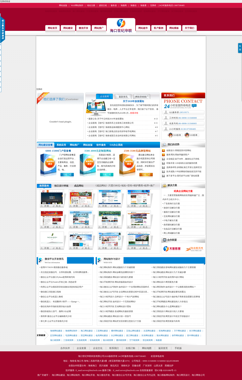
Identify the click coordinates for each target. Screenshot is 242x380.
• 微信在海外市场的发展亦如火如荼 (55, 306)
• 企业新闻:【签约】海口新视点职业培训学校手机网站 (122, 131)
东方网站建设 (177, 11)
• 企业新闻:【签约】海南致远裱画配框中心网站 (122, 127)
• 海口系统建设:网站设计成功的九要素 (116, 277)
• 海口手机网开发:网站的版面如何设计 (116, 282)
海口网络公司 (198, 375)
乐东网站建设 (147, 335)
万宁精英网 (134, 340)
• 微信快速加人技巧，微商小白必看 (55, 311)
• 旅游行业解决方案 (171, 208)
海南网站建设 (51, 11)
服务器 (114, 5)
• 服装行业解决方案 (171, 212)
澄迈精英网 (148, 340)
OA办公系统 (116, 145)
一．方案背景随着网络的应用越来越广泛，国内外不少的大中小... (183, 195)
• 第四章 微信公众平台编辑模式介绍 (56, 316)
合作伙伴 (65, 348)
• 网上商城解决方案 (171, 233)
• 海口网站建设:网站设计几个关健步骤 (169, 272)
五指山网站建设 (121, 11)
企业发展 (81, 348)
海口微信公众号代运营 (144, 375)
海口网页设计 (183, 375)
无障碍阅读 (5, 1)
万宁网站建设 (163, 11)
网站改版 (63, 5)
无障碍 (153, 5)
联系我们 (114, 348)
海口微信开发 (103, 375)
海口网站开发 (88, 375)
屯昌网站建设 (71, 335)
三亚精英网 (68, 340)
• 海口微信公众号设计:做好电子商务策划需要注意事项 (176, 296)
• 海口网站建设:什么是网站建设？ (167, 306)
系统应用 (61, 145)
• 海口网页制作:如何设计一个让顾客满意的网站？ (174, 287)
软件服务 (101, 145)
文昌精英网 (82, 340)
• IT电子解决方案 (170, 220)
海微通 (143, 5)
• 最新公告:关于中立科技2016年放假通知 (122, 119)
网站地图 (146, 348)
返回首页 (163, 348)
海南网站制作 (65, 11)
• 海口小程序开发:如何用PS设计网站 (168, 277)
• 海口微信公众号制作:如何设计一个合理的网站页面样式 (124, 287)
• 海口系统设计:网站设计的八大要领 (168, 311)
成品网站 (78, 186)
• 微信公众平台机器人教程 (51, 296)
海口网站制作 (73, 375)
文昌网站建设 (136, 11)
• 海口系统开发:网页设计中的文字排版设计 (171, 316)
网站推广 (74, 145)
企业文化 (97, 348)
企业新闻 (104, 96)
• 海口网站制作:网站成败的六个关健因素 (117, 267)
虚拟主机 (103, 5)
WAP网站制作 (77, 5)
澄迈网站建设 (87, 335)
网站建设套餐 (46, 145)
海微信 (133, 5)
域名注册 (91, 5)
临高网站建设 (102, 335)
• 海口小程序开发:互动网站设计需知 (115, 306)
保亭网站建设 (178, 335)
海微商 (124, 5)
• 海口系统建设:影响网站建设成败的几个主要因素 (174, 267)
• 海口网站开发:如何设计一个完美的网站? (117, 301)
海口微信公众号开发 (122, 375)
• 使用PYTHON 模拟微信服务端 (54, 267)
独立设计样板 (61, 186)
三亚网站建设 (92, 11)
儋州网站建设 (106, 11)
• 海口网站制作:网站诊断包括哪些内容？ (117, 272)
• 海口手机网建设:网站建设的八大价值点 (170, 301)
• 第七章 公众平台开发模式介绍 (53, 321)
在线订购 (130, 348)
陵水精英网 (108, 340)
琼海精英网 (95, 340)
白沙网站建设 (117, 335)
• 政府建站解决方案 (171, 224)
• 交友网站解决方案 (171, 216)
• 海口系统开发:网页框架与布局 (166, 321)
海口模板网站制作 (166, 375)
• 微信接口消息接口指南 (50, 292)
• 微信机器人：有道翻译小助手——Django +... (60, 301)
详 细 (46, 206)
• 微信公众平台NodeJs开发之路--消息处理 (58, 282)
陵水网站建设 (163, 335)
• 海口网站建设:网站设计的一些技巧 (115, 316)
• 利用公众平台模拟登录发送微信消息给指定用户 (61, 287)
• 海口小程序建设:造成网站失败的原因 (116, 311)
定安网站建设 (191, 11)
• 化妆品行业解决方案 (172, 229)
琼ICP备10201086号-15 (165, 370)
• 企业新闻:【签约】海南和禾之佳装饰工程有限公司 (122, 123)
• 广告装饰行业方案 (171, 203)
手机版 (178, 348)
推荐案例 (44, 186)
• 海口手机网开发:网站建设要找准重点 (169, 292)
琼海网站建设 (150, 11)
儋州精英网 (121, 340)
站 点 (58, 206)
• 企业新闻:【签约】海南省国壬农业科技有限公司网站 (122, 136)
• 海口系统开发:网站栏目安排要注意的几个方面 (120, 321)
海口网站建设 (79, 11)
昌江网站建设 (132, 335)
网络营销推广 (141, 96)
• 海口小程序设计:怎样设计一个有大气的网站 (119, 296)
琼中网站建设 (193, 335)
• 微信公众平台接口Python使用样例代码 (57, 277)
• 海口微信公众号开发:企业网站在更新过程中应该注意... (124, 292)
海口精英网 (55, 340)
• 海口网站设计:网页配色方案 (165, 282)
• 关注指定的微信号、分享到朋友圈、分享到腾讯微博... (64, 272)
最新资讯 (123, 96)
